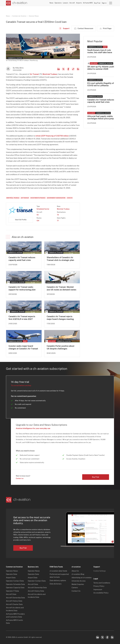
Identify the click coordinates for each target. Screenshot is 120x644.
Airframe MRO (88, 3)
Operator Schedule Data (15, 584)
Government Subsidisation (56, 198)
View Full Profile (20, 220)
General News (34, 16)
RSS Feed (78, 69)
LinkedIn (58, 69)
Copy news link (73, 69)
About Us (75, 571)
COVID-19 (69, 198)
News (51, 3)
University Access (78, 581)
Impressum (97, 589)
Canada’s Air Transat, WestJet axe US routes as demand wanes (61, 288)
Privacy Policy (98, 586)
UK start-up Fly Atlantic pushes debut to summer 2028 (101, 68)
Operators (58, 3)
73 (58, 215)
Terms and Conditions (101, 583)
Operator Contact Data (15, 581)
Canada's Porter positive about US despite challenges (60, 347)
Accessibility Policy (100, 593)
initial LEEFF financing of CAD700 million (52, 136)
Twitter (102, 637)
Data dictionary (55, 584)
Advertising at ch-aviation (81, 578)
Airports (79, 3)
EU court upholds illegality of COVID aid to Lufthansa (100, 84)
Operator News (12, 571)
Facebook (68, 69)
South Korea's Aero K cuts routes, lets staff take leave (99, 51)
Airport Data (10, 578)
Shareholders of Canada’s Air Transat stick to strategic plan (60, 258)
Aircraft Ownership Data (15, 598)
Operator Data (11, 574)
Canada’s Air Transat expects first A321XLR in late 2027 (22, 317)
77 (58, 221)
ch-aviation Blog (78, 574)
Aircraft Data (11, 594)
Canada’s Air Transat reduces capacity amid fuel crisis (22, 258)
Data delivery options (58, 580)
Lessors (65, 3)
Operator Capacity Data (15, 588)
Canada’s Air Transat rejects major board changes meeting (60, 317)
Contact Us (76, 591)
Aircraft (72, 3)
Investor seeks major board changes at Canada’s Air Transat (23, 347)
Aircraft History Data (14, 601)
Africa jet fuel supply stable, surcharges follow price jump (100, 117)
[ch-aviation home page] (16, 3)
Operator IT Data (12, 591)
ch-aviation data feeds (58, 571)
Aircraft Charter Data (14, 604)
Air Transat (34, 74)
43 (38, 215)
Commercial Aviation (19, 16)
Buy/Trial (97, 3)
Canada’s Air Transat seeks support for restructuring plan (22, 288)
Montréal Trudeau (50, 74)
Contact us (19, 478)
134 (38, 221)
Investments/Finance (37, 198)
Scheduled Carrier (43, 209)
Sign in (104, 3)
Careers (75, 588)
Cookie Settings (99, 571)
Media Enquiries (78, 584)
